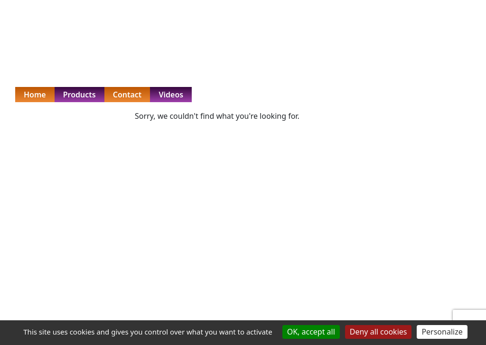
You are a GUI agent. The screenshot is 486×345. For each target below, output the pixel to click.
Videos (171, 94)
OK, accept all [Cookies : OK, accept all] (311, 331)
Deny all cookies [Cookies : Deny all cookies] (378, 331)
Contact (127, 94)
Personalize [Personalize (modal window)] (441, 331)
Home (35, 94)
